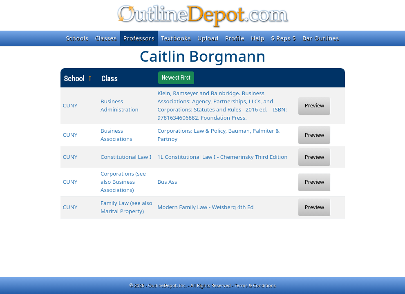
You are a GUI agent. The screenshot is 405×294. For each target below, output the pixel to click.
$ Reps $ (283, 38)
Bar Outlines (320, 38)
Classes (105, 38)
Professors (138, 38)
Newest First (176, 77)
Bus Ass (167, 181)
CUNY (70, 105)
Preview (314, 105)
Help (257, 38)
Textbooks (176, 38)
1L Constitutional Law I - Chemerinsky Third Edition (222, 156)
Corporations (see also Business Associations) (123, 182)
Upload (208, 38)
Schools (77, 38)
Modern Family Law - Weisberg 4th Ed (205, 207)
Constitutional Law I (126, 156)
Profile (234, 38)
